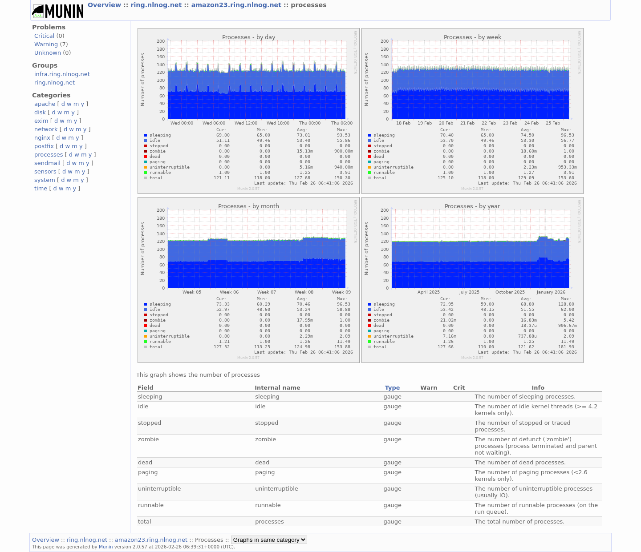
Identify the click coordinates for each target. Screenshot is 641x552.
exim (41, 120)
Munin (106, 546)
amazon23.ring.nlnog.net (237, 4)
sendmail (47, 163)
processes (48, 154)
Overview (105, 4)
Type (392, 387)
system (44, 180)
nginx (42, 137)
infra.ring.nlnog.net (62, 74)
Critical (44, 35)
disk (40, 112)
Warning (46, 44)
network (46, 129)
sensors (45, 171)
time (40, 188)
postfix (44, 146)
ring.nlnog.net (157, 4)
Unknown (47, 52)
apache (44, 104)
